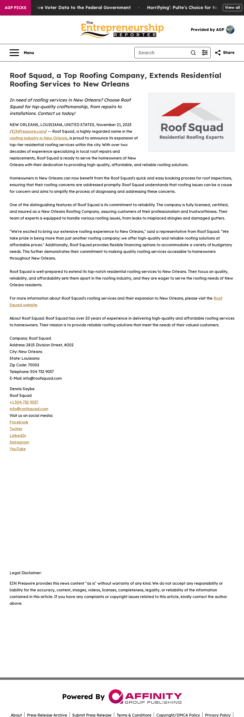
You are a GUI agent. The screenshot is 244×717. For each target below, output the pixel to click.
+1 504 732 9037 (24, 402)
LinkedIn (18, 435)
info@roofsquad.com (29, 408)
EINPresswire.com (28, 131)
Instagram (19, 442)
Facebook (19, 422)
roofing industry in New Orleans (38, 138)
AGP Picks (15, 7)
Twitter (16, 428)
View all (232, 7)
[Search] (161, 52)
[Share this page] (224, 52)
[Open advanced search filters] (204, 52)
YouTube (18, 448)
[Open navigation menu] (22, 52)
